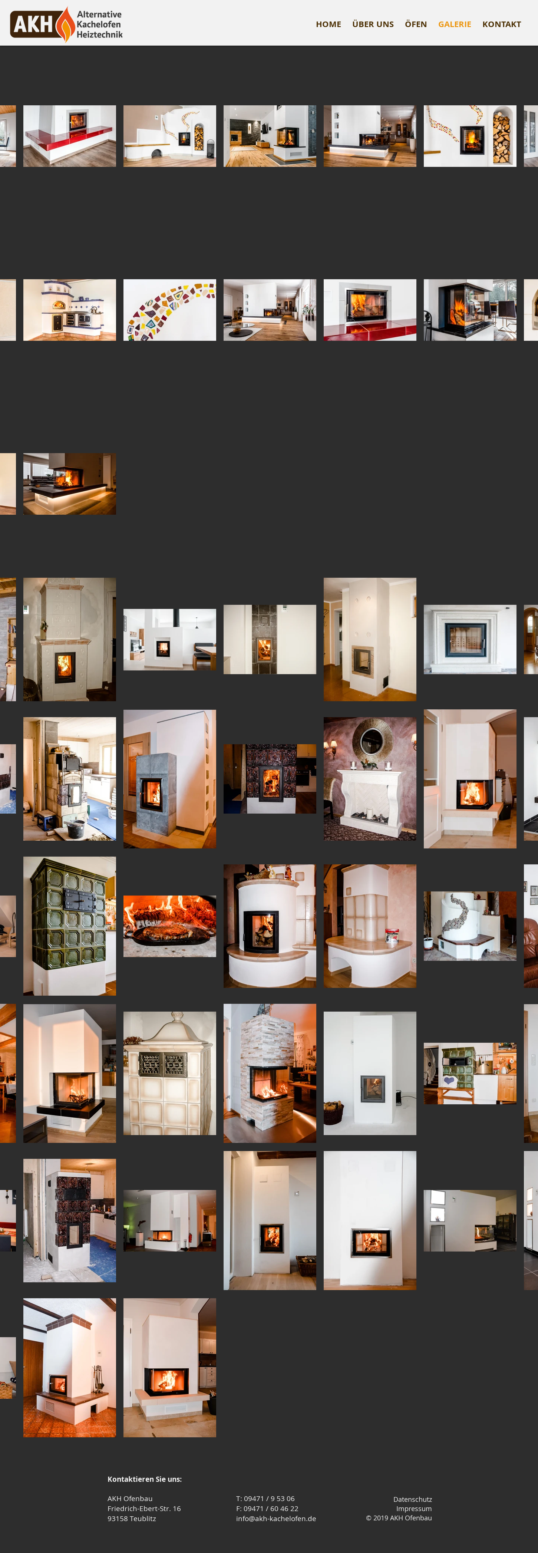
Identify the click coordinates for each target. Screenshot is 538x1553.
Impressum (414, 1508)
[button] (416, 24)
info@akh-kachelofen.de (276, 1518)
